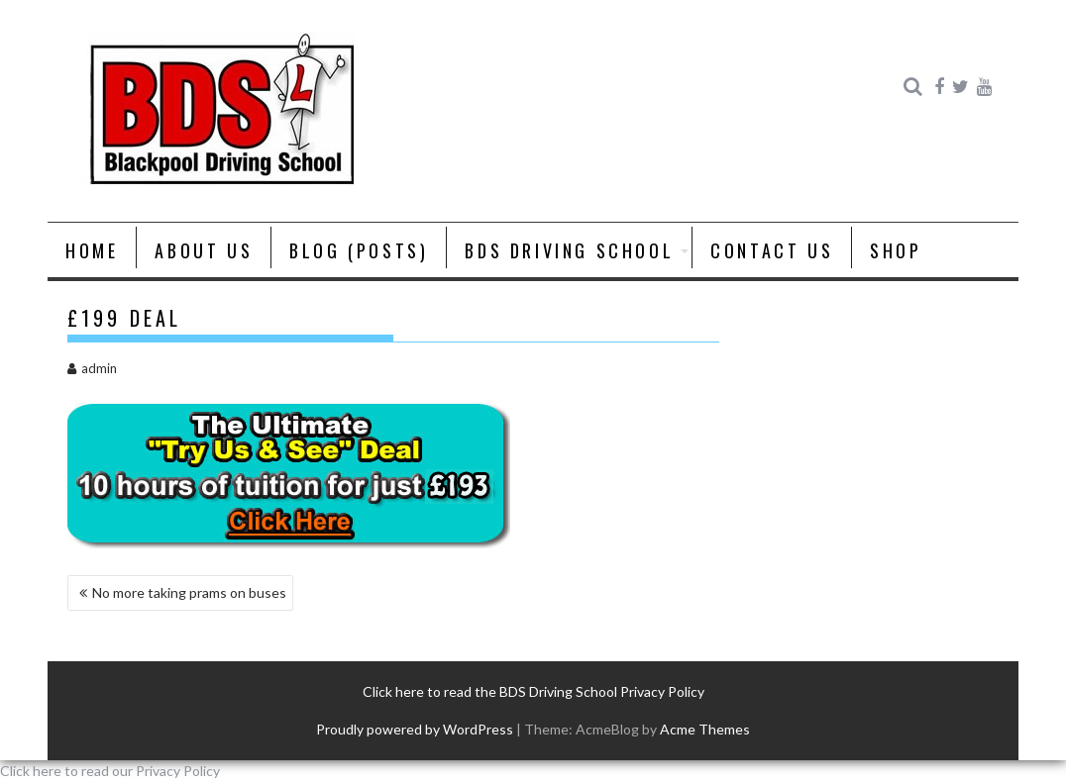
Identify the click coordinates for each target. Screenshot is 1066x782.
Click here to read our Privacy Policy (110, 770)
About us (204, 250)
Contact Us (771, 250)
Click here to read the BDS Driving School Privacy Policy (533, 691)
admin (92, 368)
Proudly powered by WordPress (414, 729)
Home (91, 250)
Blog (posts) (358, 250)
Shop (895, 250)
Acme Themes (705, 729)
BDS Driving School (569, 250)
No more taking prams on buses (189, 592)
